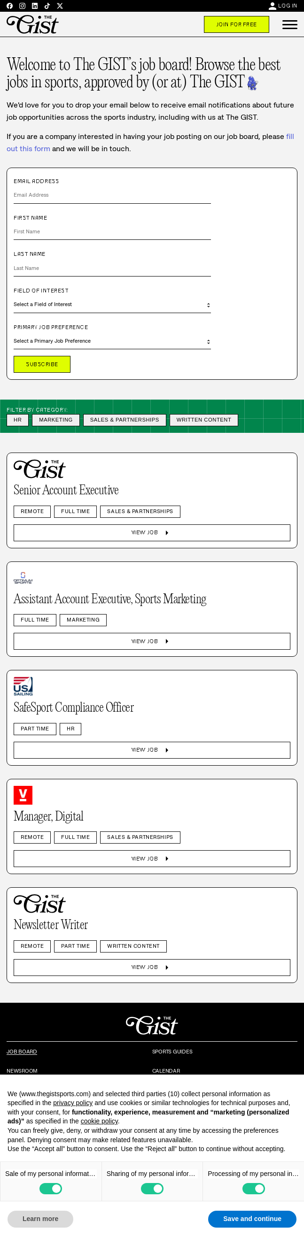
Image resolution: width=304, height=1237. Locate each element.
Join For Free (236, 24)
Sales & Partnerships (124, 420)
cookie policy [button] (99, 1121)
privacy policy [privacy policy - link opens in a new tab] (73, 1102)
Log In (287, 5)
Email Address (36, 181)
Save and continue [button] (252, 1218)
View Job (152, 532)
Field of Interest (41, 290)
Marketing (56, 420)
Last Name (30, 254)
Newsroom (22, 1071)
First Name (30, 218)
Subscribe (42, 364)
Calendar (166, 1071)
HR (18, 420)
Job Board (22, 1051)
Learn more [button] (40, 1218)
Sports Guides (172, 1051)
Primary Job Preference (51, 327)
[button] (289, 24)
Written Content (204, 420)
